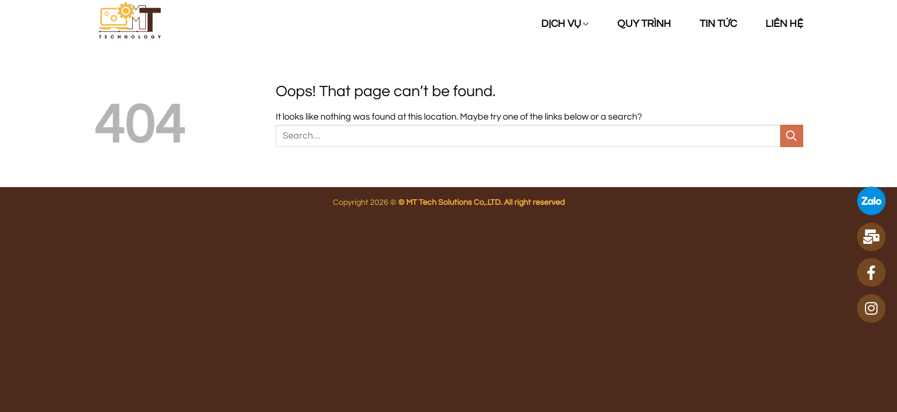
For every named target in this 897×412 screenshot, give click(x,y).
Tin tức (718, 24)
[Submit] (791, 136)
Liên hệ (784, 24)
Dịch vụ (565, 24)
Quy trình (644, 24)
